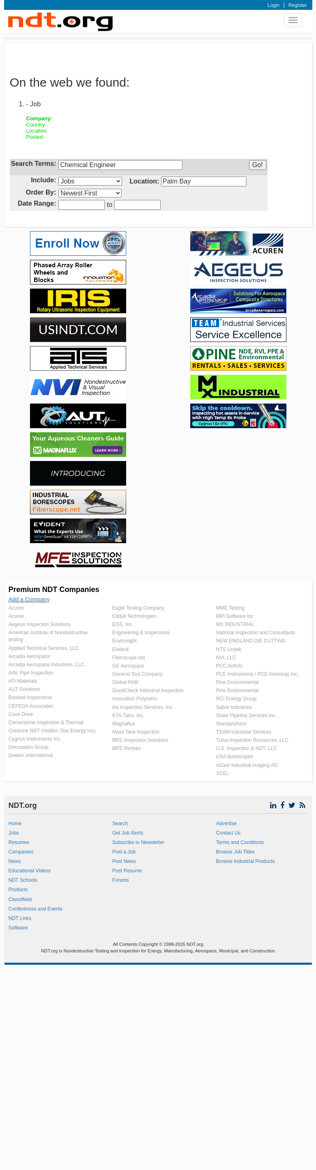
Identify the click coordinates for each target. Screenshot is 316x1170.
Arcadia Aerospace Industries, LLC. (47, 665)
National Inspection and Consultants (255, 632)
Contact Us (228, 833)
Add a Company (29, 599)
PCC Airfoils (229, 666)
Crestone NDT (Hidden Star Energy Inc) (52, 731)
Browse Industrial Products (245, 861)
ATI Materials (23, 681)
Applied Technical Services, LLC (44, 648)
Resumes (19, 842)
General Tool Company (137, 674)
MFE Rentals (126, 748)
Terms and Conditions (240, 842)
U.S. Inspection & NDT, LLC (246, 748)
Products (18, 889)
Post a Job (124, 852)
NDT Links (20, 918)
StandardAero (231, 724)
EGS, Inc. (122, 624)
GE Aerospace (128, 666)
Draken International (31, 755)
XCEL (222, 773)
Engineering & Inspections (140, 632)
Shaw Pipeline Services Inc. (246, 715)
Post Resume (127, 871)
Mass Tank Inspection (135, 732)
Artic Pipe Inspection (31, 673)
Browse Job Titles (235, 852)
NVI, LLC (226, 658)
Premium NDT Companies (54, 589)
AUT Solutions (24, 689)
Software (18, 928)
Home (15, 823)
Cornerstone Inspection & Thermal (46, 722)
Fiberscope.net (128, 658)
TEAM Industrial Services (244, 732)
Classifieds (20, 899)
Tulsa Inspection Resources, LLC (252, 740)
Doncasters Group (28, 747)
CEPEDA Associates (31, 706)
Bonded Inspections (30, 697)
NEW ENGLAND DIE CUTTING (251, 641)
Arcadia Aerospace (29, 656)
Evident (120, 649)
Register (297, 5)
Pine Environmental (237, 682)
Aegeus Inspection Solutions (40, 624)
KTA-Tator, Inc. (128, 715)
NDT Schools (23, 880)
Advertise (226, 823)
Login (273, 5)
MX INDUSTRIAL (235, 624)
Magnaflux (123, 724)
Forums (120, 880)
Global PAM (125, 682)
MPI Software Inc (235, 616)
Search (120, 823)
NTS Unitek (228, 649)
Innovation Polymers (134, 699)
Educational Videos (30, 871)
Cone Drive (21, 714)
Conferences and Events (35, 909)
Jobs (14, 833)
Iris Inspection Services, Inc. (142, 707)
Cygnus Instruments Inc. (35, 739)
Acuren (16, 608)
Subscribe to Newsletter (138, 842)
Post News (124, 861)
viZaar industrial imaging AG (247, 765)
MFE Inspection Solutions (140, 740)
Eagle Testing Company (138, 608)
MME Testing (230, 608)
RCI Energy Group (236, 699)
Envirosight (124, 641)
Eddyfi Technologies (134, 616)
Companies (21, 852)
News (15, 861)
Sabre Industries (234, 707)
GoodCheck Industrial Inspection (147, 690)
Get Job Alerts (127, 833)
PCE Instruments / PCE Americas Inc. (257, 674)
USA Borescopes (235, 756)
